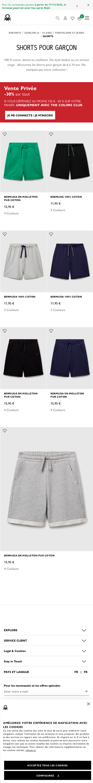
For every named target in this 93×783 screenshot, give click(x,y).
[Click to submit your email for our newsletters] (86, 691)
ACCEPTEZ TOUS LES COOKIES (47, 765)
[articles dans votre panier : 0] (79, 17)
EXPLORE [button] (10, 630)
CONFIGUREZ (47, 775)
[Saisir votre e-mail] (43, 691)
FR (76, 671)
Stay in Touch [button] (13, 661)
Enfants (15, 32)
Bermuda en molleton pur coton (21, 198)
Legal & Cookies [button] (15, 651)
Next (77, 6)
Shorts (48, 36)
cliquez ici (31, 750)
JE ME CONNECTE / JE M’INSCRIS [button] (30, 115)
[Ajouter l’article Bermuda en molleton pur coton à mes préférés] (4, 134)
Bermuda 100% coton (66, 196)
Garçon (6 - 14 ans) (38, 32)
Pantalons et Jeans (69, 32)
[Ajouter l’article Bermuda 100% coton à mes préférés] (51, 134)
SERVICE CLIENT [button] (15, 640)
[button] (58, 17)
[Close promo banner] (88, 5)
